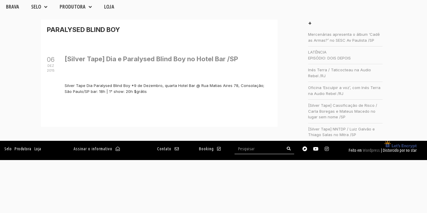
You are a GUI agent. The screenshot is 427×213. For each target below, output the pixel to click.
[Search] (288, 148)
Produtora (76, 6)
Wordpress (371, 150)
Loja (109, 6)
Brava (12, 6)
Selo (39, 6)
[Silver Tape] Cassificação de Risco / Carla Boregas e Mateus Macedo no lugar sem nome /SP (342, 111)
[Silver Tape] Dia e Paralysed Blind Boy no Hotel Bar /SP (151, 59)
